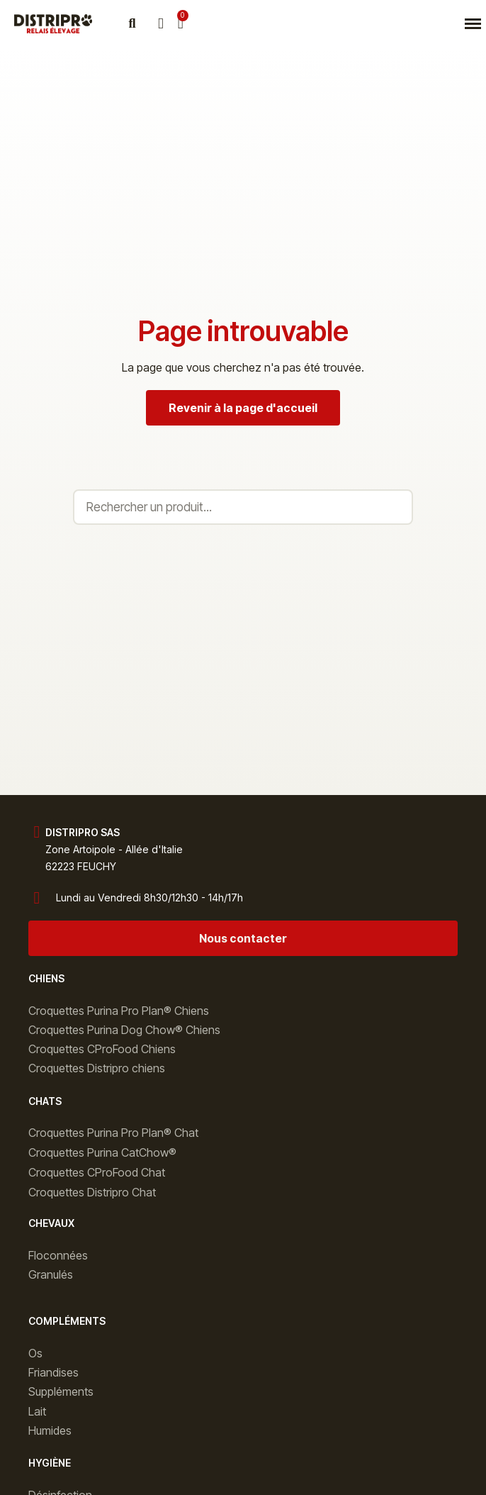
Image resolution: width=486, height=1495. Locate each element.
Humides (50, 1430)
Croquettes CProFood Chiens (102, 1049)
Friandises (53, 1372)
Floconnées (58, 1255)
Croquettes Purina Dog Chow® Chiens (124, 1030)
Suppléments (61, 1391)
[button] (132, 23)
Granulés (50, 1274)
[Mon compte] (161, 23)
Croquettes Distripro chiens (96, 1068)
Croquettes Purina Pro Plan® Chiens (118, 1011)
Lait (37, 1411)
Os (35, 1353)
